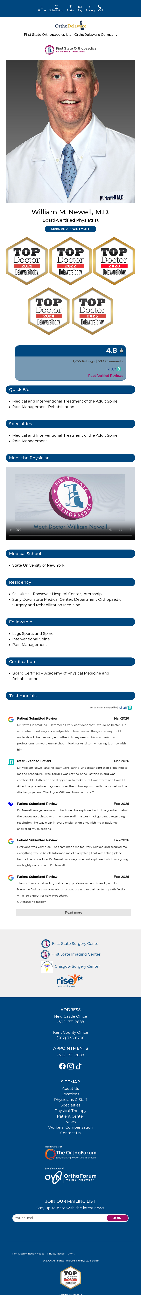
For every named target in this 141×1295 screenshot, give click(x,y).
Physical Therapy (70, 1111)
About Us (70, 1088)
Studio (92, 1260)
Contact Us (70, 1133)
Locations (70, 1094)
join (117, 1218)
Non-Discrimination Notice (28, 1253)
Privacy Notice (55, 1253)
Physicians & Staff (70, 1099)
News (70, 1122)
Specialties (70, 1105)
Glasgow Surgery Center (70, 966)
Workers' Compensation (70, 1127)
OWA (71, 1253)
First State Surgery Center (70, 943)
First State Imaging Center (70, 954)
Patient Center (70, 1116)
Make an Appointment (70, 229)
